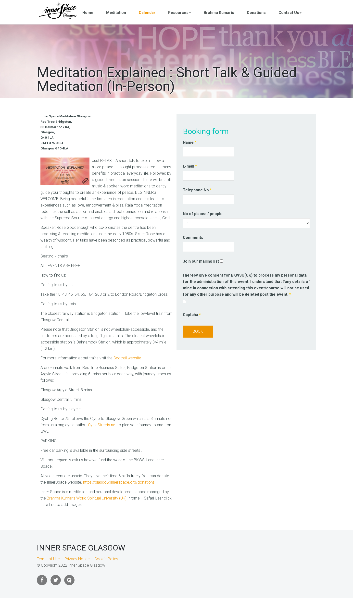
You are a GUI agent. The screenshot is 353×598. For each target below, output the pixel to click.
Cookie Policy (106, 559)
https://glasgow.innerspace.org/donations (119, 482)
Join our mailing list (201, 261)
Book (198, 331)
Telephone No (197, 190)
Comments (193, 237)
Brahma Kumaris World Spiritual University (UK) (86, 498)
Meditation (116, 12)
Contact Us (290, 12)
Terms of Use (48, 559)
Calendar (147, 12)
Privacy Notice (77, 559)
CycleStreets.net (102, 425)
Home (87, 12)
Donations (256, 12)
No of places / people (203, 213)
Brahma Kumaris (219, 12)
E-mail (190, 166)
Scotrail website (127, 358)
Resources (179, 12)
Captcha (192, 314)
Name (189, 142)
